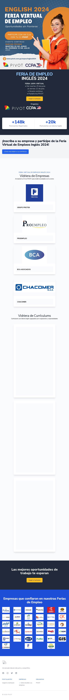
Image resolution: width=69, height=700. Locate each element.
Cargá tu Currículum (34, 99)
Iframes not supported (34, 361)
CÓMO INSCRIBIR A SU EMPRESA (15, 152)
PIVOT (38, 683)
